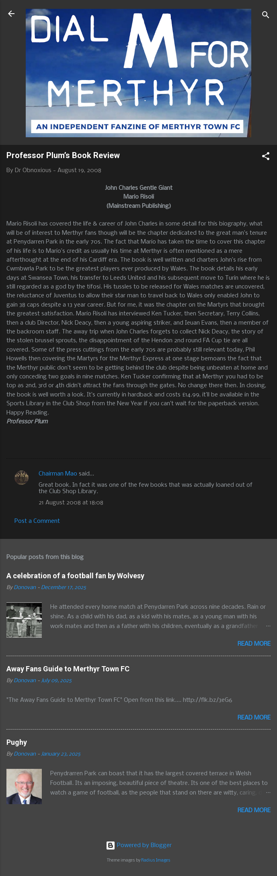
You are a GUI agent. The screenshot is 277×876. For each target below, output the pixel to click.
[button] (266, 157)
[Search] (266, 16)
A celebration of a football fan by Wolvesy (75, 575)
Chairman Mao (58, 474)
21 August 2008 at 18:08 (71, 503)
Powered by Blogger (139, 845)
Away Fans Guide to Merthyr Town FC (67, 669)
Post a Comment (37, 521)
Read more (254, 644)
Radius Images (155, 860)
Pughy (16, 742)
